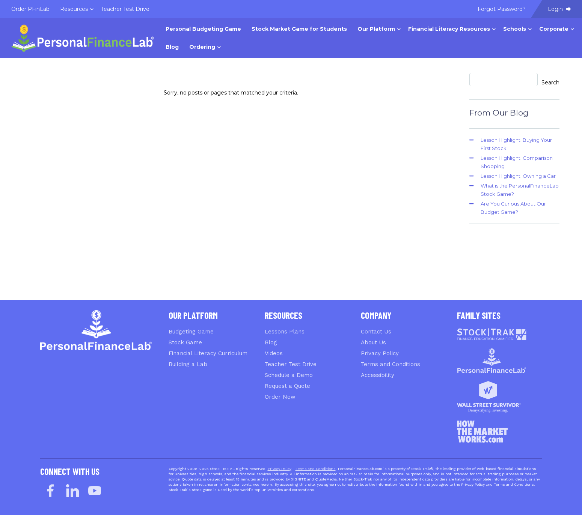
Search (550, 82)
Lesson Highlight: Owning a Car (518, 176)
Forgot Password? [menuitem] (502, 9)
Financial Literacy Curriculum (208, 353)
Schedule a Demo (289, 375)
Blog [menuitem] (172, 47)
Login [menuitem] (559, 9)
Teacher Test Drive (291, 364)
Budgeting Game (191, 331)
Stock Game (185, 342)
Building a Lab (188, 364)
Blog (271, 342)
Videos (274, 353)
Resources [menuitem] (74, 9)
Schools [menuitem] (514, 29)
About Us (373, 342)
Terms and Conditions (390, 364)
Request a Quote (287, 386)
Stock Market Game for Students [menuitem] (299, 29)
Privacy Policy (380, 353)
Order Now (280, 396)
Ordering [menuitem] (202, 47)
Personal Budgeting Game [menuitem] (203, 29)
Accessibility (377, 375)
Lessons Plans (285, 331)
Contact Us (376, 331)
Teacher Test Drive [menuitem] (125, 9)
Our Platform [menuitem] (376, 29)
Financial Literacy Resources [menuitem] (449, 29)
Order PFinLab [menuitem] (30, 9)
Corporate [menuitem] (553, 29)
